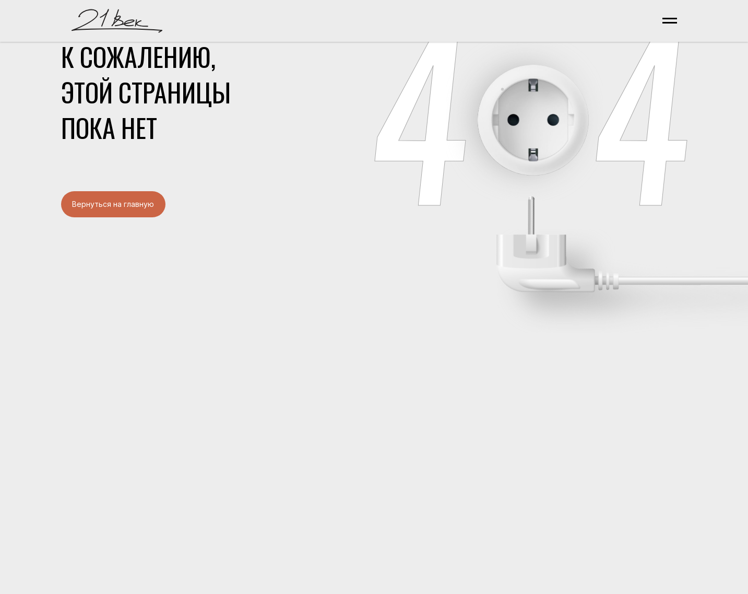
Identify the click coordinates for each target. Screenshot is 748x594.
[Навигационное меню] (669, 21)
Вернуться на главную (113, 204)
